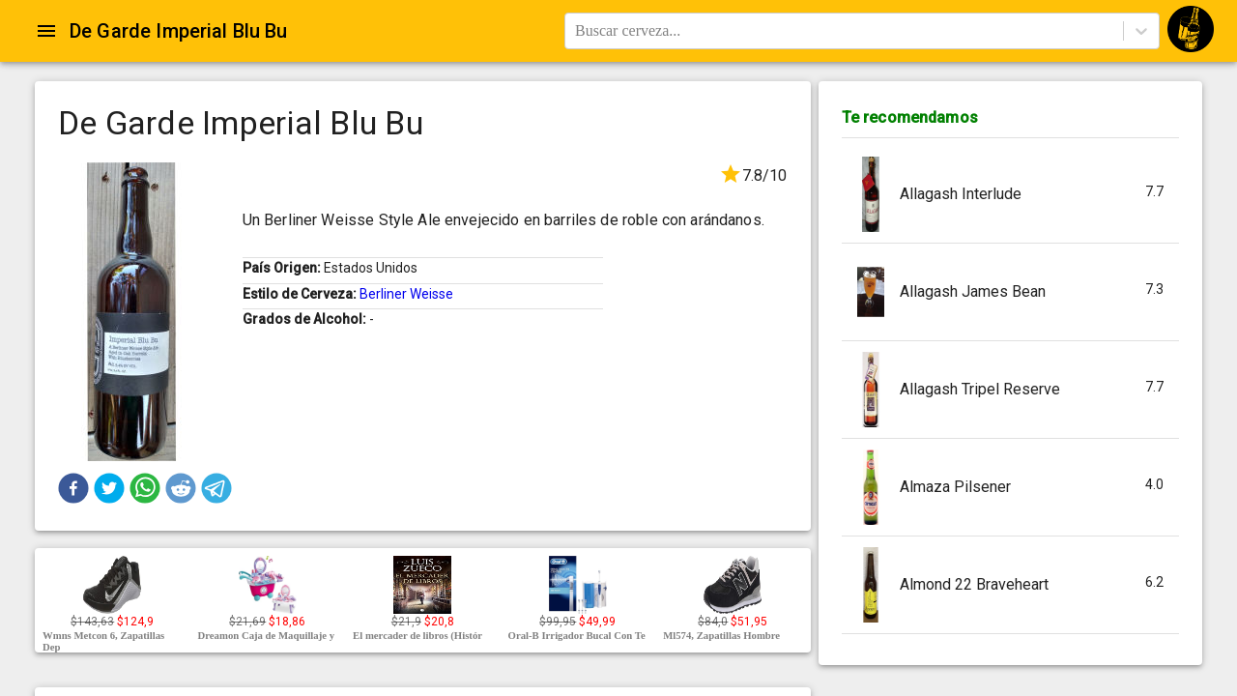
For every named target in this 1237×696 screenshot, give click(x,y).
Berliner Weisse (406, 294)
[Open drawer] (46, 31)
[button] (73, 488)
